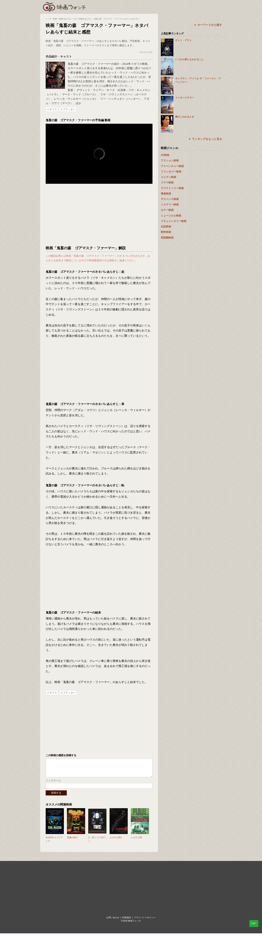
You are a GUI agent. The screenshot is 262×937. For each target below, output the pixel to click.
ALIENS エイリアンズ (54, 843)
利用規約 (126, 921)
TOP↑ (254, 923)
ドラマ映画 (167, 182)
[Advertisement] (99, 214)
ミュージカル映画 (171, 215)
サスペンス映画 (170, 199)
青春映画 (166, 193)
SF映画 (165, 155)
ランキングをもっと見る (207, 138)
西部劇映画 (167, 237)
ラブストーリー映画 (172, 188)
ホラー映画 (167, 210)
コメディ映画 (168, 177)
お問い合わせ (112, 921)
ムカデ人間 (136, 841)
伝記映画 (166, 226)
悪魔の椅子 (72, 841)
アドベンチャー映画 (172, 166)
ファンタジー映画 (171, 171)
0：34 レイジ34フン (97, 843)
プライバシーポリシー (145, 921)
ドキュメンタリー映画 (173, 221)
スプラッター (68, 109)
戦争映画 (166, 232)
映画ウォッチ (64, 6)
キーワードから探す (209, 24)
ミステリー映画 (170, 204)
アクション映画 (170, 160)
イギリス (52, 109)
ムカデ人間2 (116, 841)
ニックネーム (53, 784)
